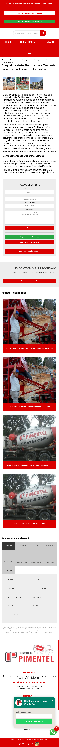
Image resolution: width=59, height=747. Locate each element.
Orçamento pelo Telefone (29, 242)
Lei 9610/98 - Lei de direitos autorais (41, 632)
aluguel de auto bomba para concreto (28, 60)
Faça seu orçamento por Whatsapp (29, 21)
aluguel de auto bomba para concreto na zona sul (40, 60)
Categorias (16, 60)
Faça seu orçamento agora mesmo (29, 13)
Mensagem (29, 209)
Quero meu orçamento (29, 280)
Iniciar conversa (34, 722)
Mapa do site (29, 729)
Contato (48, 42)
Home (8, 42)
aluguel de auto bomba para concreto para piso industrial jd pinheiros (7, 63)
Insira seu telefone (23, 712)
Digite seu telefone (29, 202)
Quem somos (27, 42)
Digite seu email (29, 195)
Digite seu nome (29, 189)
